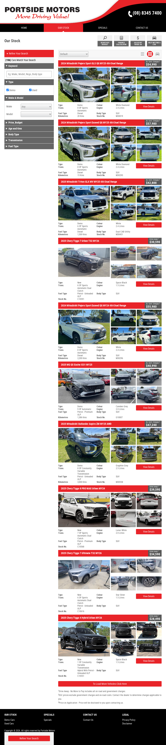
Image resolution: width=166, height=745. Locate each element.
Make (9, 106)
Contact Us (88, 720)
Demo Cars (9, 720)
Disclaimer (127, 723)
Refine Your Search (17, 54)
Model (9, 114)
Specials (48, 720)
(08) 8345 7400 (147, 13)
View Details (148, 106)
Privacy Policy (128, 720)
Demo (10, 90)
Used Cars (9, 723)
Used (33, 90)
